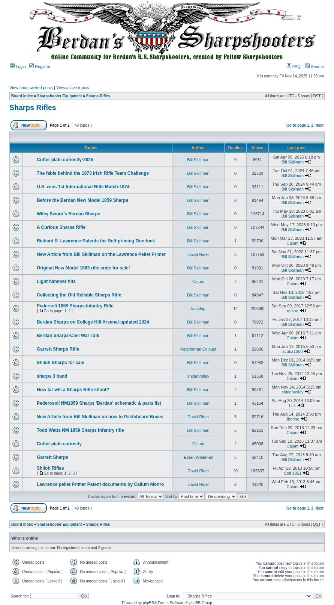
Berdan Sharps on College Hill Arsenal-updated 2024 (93, 322)
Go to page (296, 125)
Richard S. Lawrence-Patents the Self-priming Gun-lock (96, 241)
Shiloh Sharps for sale (60, 362)
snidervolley (198, 376)
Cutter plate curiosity (59, 443)
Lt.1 (292, 405)
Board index (22, 96)
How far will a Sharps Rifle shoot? (73, 389)
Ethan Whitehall (198, 457)
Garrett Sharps (52, 457)
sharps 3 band (52, 376)
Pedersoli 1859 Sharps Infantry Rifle (75, 306)
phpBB (148, 603)
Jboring (292, 419)
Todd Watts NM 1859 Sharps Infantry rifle (80, 430)
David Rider (198, 254)
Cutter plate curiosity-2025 (65, 159)
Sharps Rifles (98, 96)
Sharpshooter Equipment (59, 96)
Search (314, 66)
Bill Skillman (198, 159)
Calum (293, 243)
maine (292, 311)
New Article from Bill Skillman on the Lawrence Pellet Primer (101, 254)
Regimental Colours (198, 349)
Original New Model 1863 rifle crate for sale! (83, 268)
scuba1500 (293, 351)
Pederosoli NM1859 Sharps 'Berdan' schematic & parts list (99, 403)
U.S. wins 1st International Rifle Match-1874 (83, 186)
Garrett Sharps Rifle (58, 349)
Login (18, 66)
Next (319, 125)
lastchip (198, 308)
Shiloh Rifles (50, 468)
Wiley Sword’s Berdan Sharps (68, 213)
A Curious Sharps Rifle (61, 227)
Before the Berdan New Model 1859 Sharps (82, 200)
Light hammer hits (56, 281)
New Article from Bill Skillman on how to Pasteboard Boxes (100, 416)
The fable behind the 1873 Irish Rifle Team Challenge (93, 173)
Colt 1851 (292, 473)
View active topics (72, 87)
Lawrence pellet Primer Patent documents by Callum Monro (100, 484)
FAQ (294, 66)
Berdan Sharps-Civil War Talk (68, 335)
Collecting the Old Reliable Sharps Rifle (79, 295)
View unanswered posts (31, 87)
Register (39, 66)
